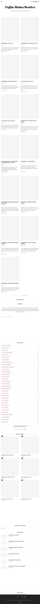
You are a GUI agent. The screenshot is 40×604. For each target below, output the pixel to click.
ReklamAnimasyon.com (30, 600)
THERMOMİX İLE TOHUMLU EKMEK (28, 161)
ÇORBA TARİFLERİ (20, 355)
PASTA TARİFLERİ (20, 398)
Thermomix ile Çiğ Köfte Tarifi (26, 477)
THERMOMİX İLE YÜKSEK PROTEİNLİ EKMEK (10, 283)
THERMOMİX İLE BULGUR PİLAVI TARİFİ (9, 81)
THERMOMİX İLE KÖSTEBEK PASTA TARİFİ (29, 43)
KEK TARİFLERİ (20, 378)
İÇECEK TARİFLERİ (20, 376)
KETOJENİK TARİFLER (20, 381)
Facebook (2, 528)
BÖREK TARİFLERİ (20, 347)
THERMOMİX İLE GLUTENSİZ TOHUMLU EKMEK (16, 566)
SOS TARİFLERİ (20, 407)
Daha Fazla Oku (4, 51)
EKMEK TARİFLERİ (20, 369)
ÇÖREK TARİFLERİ (20, 357)
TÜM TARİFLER (20, 412)
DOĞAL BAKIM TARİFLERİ (20, 362)
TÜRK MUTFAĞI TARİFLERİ (20, 414)
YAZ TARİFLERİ (20, 421)
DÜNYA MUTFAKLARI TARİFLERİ (20, 367)
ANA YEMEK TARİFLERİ (20, 345)
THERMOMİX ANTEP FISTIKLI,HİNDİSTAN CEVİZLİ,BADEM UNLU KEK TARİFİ (9, 162)
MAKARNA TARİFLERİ (20, 388)
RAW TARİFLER (20, 402)
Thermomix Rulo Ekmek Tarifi (27, 81)
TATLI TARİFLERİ (20, 410)
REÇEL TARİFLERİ (20, 405)
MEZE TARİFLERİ (20, 390)
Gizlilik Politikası (8, 600)
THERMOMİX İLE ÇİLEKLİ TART (7, 43)
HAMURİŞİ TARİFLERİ (20, 374)
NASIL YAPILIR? (20, 393)
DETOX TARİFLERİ (20, 359)
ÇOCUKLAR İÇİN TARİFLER (20, 352)
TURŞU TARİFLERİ (20, 417)
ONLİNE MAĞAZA (20, 395)
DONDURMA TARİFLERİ (20, 364)
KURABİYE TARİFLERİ (20, 386)
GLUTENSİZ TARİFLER (20, 371)
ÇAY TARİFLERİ (20, 350)
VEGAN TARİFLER (20, 419)
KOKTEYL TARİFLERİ (20, 383)
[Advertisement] (20, 330)
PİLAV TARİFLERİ (20, 400)
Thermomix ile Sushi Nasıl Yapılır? (8, 120)
